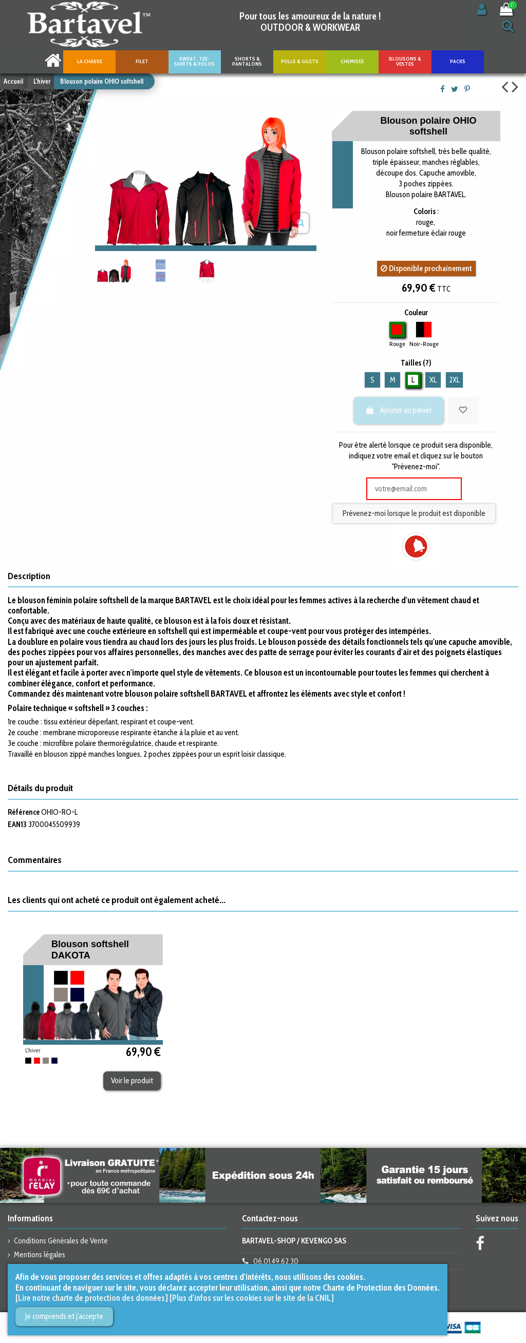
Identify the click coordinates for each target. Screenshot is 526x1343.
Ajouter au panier (398, 410)
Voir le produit (132, 1080)
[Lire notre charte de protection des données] (91, 1298)
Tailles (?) (416, 363)
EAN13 (17, 824)
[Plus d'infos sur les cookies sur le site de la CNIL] (252, 1298)
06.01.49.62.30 (275, 1261)
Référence (24, 812)
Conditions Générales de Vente (61, 1240)
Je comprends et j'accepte (64, 1316)
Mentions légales (39, 1254)
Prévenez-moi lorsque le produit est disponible (414, 513)
